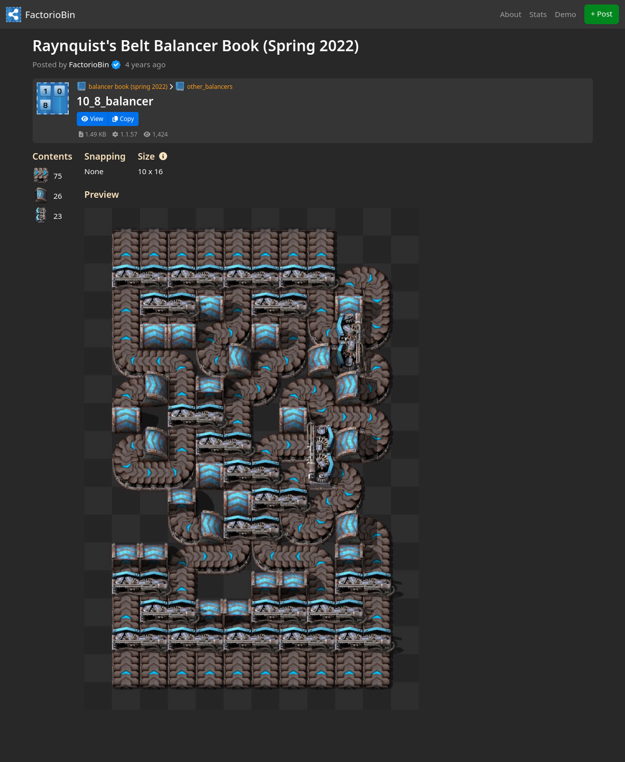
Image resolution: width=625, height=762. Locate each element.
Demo (565, 14)
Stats (538, 14)
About (511, 14)
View (92, 118)
